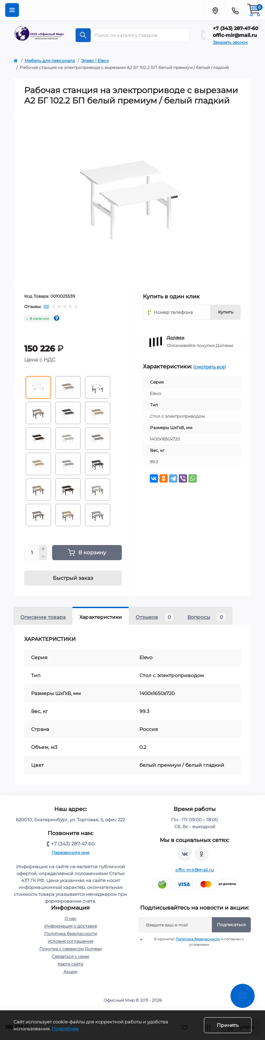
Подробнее (65, 1028)
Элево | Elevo (95, 60)
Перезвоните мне (70, 852)
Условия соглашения (70, 941)
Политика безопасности (70, 933)
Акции (70, 971)
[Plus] (43, 549)
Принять (228, 1025)
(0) (46, 306)
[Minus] (43, 557)
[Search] (83, 35)
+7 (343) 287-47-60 (235, 28)
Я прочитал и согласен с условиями (195, 942)
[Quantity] (31, 552)
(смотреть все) (209, 366)
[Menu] (12, 10)
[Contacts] (235, 10)
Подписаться (231, 924)
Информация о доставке (70, 926)
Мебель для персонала (49, 60)
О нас (71, 918)
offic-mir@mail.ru (235, 35)
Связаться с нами (70, 956)
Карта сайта (70, 964)
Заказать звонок (230, 42)
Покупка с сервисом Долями (70, 948)
